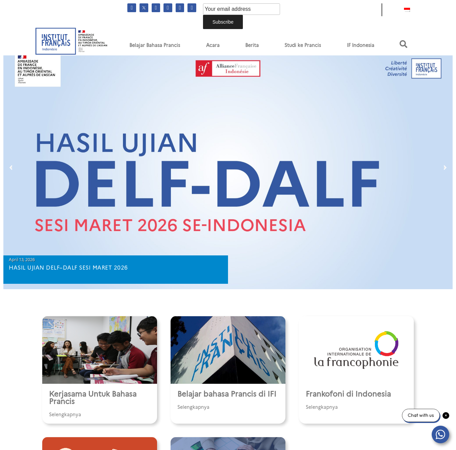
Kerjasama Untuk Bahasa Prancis (92, 398)
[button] (403, 44)
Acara (213, 45)
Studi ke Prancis (302, 45)
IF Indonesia (360, 45)
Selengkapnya (65, 414)
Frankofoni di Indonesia (348, 394)
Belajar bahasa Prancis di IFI (226, 394)
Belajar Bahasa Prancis (154, 45)
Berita (252, 45)
